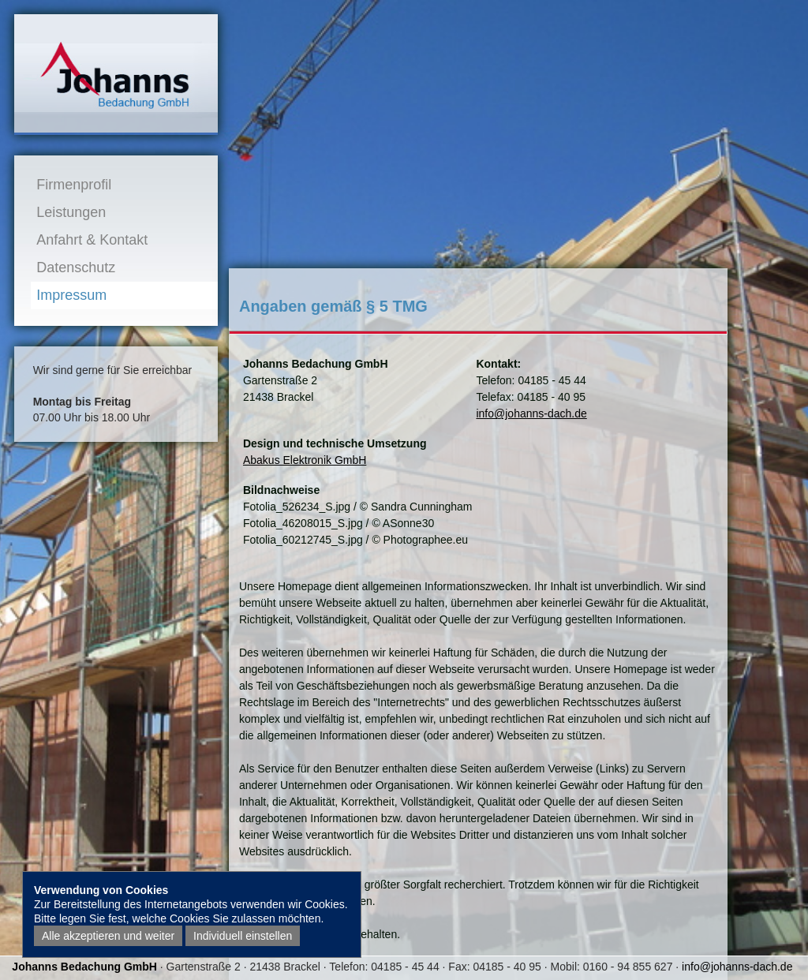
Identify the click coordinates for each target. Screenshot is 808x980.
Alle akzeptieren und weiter (108, 936)
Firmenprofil (73, 185)
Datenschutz (75, 267)
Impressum (71, 295)
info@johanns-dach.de (531, 413)
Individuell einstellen (242, 936)
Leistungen (71, 212)
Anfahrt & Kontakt (92, 240)
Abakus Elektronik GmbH (304, 460)
